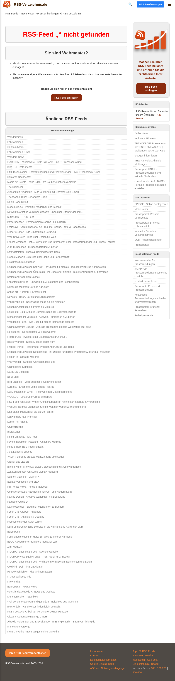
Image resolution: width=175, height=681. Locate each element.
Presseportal (142, 244)
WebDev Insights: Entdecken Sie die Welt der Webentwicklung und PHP (47, 406)
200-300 (137, 672)
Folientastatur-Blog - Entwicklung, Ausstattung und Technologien (43, 281)
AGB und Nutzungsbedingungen (108, 668)
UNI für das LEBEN (18, 461)
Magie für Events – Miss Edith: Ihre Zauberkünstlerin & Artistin (41, 182)
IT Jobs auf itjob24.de (19, 576)
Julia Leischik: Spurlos (19, 451)
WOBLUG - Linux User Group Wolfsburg (29, 396)
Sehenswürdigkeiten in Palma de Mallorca (30, 306)
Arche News (141, 133)
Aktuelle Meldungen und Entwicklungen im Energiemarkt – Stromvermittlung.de (51, 621)
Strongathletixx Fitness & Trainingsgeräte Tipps (33, 251)
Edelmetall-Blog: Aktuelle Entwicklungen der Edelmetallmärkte (41, 311)
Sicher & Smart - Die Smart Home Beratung (31, 232)
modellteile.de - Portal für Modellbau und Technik (34, 207)
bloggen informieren (146, 155)
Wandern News (15, 157)
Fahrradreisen (15, 142)
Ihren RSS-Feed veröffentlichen (27, 653)
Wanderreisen (15, 137)
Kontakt (94, 655)
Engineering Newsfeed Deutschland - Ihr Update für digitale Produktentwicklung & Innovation (58, 351)
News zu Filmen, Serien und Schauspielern (31, 296)
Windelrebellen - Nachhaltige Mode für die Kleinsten (36, 301)
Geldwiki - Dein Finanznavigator (25, 566)
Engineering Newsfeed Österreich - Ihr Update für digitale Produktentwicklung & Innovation (57, 271)
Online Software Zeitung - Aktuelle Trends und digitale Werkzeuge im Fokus (49, 326)
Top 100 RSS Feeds (144, 651)
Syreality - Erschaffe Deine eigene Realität (30, 386)
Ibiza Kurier (13, 431)
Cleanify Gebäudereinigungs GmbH (27, 616)
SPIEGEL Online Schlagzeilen (151, 204)
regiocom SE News (145, 138)
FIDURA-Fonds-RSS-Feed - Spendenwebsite (32, 551)
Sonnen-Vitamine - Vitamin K (23, 476)
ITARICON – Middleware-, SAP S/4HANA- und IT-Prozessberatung (44, 162)
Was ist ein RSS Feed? (145, 659)
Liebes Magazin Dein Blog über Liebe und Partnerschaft (38, 256)
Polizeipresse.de (144, 315)
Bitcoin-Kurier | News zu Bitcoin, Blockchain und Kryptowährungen (44, 466)
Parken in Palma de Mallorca (23, 356)
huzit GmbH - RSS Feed (20, 217)
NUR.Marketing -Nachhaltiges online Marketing (33, 631)
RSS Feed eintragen (150, 4)
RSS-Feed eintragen (66, 97)
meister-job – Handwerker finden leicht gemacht (33, 606)
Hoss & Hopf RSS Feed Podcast (25, 446)
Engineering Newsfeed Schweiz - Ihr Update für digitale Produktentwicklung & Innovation (56, 266)
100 (153, 668)
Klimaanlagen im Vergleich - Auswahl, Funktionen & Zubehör (41, 316)
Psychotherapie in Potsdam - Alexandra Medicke (34, 441)
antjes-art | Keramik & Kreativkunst (26, 291)
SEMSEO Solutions (18, 371)
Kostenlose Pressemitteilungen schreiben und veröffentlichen (151, 298)
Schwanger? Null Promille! (22, 416)
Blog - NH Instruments (19, 167)
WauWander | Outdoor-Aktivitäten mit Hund (31, 361)
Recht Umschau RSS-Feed (22, 436)
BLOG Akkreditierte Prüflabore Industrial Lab (32, 541)
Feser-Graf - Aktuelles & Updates (25, 516)
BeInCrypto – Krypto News (22, 586)
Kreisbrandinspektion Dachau (23, 276)
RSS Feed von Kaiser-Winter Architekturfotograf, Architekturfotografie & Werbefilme (53, 401)
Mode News (141, 209)
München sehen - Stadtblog (22, 596)
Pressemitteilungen (48, 13)
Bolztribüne (13, 531)
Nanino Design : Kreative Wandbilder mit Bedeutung (36, 496)
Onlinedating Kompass (20, 366)
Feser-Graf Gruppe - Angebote (24, 511)
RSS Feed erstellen (143, 655)
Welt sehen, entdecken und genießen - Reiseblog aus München (42, 601)
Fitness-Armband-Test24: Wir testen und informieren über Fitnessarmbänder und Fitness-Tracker (61, 241)
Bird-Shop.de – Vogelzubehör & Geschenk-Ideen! (34, 381)
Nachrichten (28, 13)
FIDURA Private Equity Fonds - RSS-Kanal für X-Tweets (38, 556)
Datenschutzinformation (103, 659)
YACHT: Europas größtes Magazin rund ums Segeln (36, 456)
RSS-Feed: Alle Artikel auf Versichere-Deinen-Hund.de (37, 611)
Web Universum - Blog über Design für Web (31, 237)
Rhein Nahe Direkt (17, 202)
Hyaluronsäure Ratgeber (21, 261)
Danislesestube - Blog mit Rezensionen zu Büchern (35, 506)
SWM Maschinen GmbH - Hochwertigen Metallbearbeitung (39, 391)
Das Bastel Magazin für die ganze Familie (30, 411)
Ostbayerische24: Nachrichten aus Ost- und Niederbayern (39, 491)
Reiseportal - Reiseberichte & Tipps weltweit (31, 331)
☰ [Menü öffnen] (169, 4)
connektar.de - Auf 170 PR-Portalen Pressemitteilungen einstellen (150, 185)
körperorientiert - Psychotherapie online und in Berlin (36, 222)
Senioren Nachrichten (19, 177)
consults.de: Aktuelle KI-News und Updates (31, 591)
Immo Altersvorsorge (18, 626)
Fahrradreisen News (18, 152)
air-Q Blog (13, 376)
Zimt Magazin (14, 546)
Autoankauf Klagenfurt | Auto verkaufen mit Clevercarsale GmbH (43, 192)
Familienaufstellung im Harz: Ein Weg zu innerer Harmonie (39, 536)
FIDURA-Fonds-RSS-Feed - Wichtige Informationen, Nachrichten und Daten (49, 561)
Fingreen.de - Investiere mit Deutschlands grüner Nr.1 (37, 336)
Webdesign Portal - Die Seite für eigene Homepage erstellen (40, 321)
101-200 (161, 668)
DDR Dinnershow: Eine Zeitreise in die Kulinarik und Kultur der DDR (45, 526)
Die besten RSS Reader (146, 663)
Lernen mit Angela (17, 421)
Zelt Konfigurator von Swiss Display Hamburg (32, 471)
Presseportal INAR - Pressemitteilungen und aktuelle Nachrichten (148, 173)
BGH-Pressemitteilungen (148, 239)
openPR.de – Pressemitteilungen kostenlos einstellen (151, 273)
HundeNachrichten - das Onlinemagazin (29, 571)
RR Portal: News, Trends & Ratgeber (27, 486)
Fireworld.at (13, 581)
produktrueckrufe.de (146, 281)
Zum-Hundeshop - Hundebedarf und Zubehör (32, 246)
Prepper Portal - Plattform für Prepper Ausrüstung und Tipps (40, 346)
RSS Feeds (11, 13)
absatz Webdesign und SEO (23, 481)
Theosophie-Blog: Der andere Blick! (27, 197)
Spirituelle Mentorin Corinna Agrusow (27, 286)
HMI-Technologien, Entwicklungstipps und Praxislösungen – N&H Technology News (53, 172)
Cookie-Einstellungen (102, 663)
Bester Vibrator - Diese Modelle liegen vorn (31, 341)
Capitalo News (15, 147)
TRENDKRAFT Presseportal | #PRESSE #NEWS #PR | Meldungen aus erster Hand (151, 147)
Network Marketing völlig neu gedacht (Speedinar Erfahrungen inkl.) (44, 212)
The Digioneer (15, 187)
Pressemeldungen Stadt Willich (24, 521)
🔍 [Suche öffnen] (130, 4)
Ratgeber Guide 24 (17, 501)
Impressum (96, 651)
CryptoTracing (15, 426)
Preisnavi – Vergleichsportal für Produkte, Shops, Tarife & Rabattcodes (46, 227)
